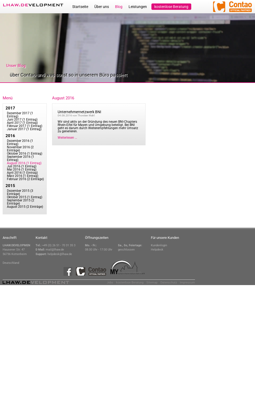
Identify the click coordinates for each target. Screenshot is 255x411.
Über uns (101, 7)
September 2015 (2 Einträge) (20, 201)
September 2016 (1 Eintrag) (20, 158)
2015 (10, 185)
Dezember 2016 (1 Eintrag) (20, 142)
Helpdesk (157, 249)
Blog (118, 7)
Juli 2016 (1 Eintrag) (21, 166)
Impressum (187, 282)
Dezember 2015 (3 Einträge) (20, 192)
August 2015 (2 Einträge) (25, 207)
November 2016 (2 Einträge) (20, 148)
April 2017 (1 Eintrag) (22, 123)
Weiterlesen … (67, 137)
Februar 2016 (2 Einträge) (25, 179)
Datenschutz (168, 282)
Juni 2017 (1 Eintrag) (22, 119)
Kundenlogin (159, 245)
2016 (10, 135)
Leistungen (138, 7)
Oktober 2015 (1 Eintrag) (24, 197)
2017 (10, 108)
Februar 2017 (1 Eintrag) (24, 126)
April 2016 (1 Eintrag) (22, 173)
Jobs (110, 282)
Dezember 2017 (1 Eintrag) (20, 114)
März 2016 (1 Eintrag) (22, 176)
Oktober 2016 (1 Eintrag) (24, 153)
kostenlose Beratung (171, 7)
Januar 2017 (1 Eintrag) (24, 129)
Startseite (80, 7)
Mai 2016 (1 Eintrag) (21, 169)
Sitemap (152, 282)
